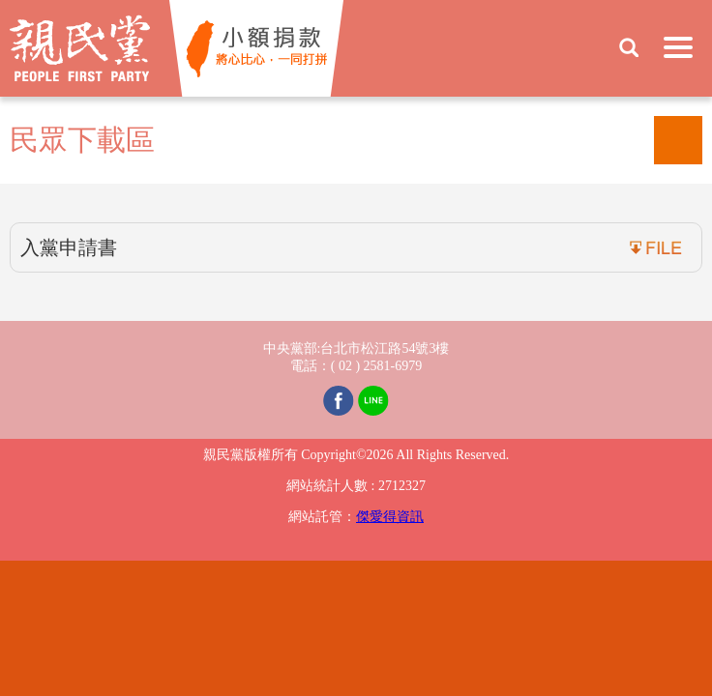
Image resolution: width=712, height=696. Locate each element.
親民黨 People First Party (80, 48)
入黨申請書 (68, 247)
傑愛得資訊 (390, 516)
